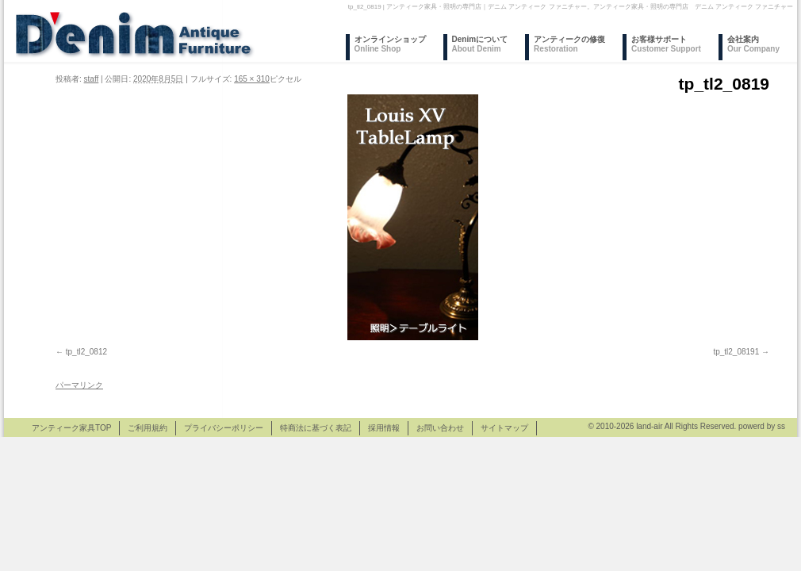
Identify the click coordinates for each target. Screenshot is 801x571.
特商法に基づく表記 (315, 427)
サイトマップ (504, 427)
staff (91, 79)
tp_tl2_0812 (86, 351)
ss (781, 426)
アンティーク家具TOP (71, 427)
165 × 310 (252, 79)
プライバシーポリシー (223, 427)
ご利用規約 (147, 427)
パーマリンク (79, 385)
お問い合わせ (440, 427)
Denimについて (480, 44)
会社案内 (753, 44)
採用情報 (384, 427)
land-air (649, 426)
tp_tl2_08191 (736, 351)
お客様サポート (666, 44)
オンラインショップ (390, 44)
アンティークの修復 (569, 44)
